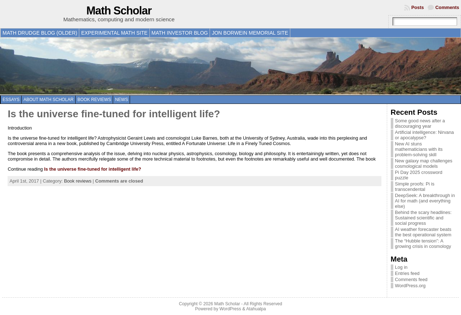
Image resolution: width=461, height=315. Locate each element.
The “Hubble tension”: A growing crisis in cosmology (423, 243)
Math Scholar (119, 10)
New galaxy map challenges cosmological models (423, 163)
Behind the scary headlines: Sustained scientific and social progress (423, 218)
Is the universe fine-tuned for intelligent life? (114, 113)
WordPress (230, 308)
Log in (401, 267)
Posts (417, 7)
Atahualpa (256, 308)
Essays (11, 99)
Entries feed (407, 273)
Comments (447, 7)
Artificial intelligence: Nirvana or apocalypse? (424, 135)
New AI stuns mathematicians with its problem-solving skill (419, 149)
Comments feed (411, 279)
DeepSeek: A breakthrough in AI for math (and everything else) (425, 201)
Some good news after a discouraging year (420, 123)
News (121, 99)
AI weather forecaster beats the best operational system (423, 232)
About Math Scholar (48, 99)
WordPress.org (410, 285)
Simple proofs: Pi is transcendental (415, 186)
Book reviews (94, 99)
